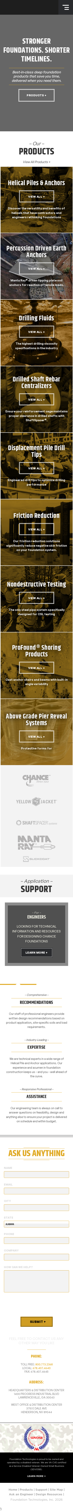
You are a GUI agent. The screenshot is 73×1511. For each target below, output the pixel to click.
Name (8, 1167)
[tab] (18, 978)
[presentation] (33, 1304)
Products (26, 1489)
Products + (36, 95)
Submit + (38, 1322)
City (7, 1201)
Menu (65, 7)
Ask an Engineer (21, 1494)
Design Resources (49, 1494)
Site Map (56, 1489)
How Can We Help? (18, 1267)
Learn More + (37, 952)
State (8, 1217)
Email (8, 1184)
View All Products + (36, 162)
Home (13, 1489)
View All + (36, 196)
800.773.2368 (44, 1364)
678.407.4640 (42, 1368)
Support (41, 1489)
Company (11, 1250)
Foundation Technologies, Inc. (21, 7)
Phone (9, 1234)
